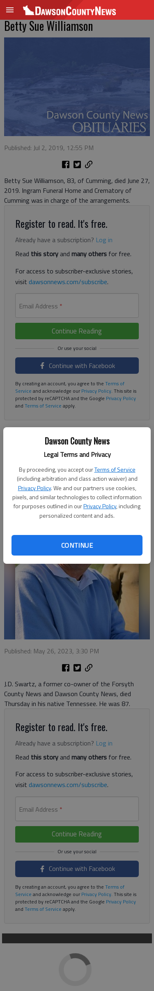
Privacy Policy (34, 488)
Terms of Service (115, 469)
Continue (77, 545)
